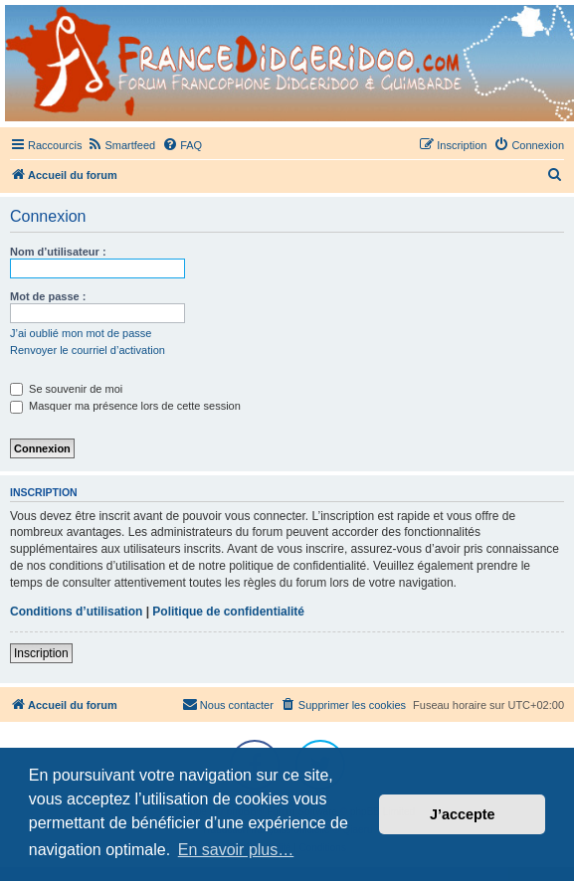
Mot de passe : (48, 296)
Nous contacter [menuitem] (228, 704)
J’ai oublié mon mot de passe (80, 333)
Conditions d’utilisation (76, 611)
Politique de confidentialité (228, 611)
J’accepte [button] (462, 814)
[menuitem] (121, 145)
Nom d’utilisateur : (58, 252)
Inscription (41, 653)
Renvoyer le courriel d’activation (87, 350)
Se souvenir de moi (66, 389)
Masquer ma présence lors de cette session (125, 406)
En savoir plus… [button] (236, 849)
